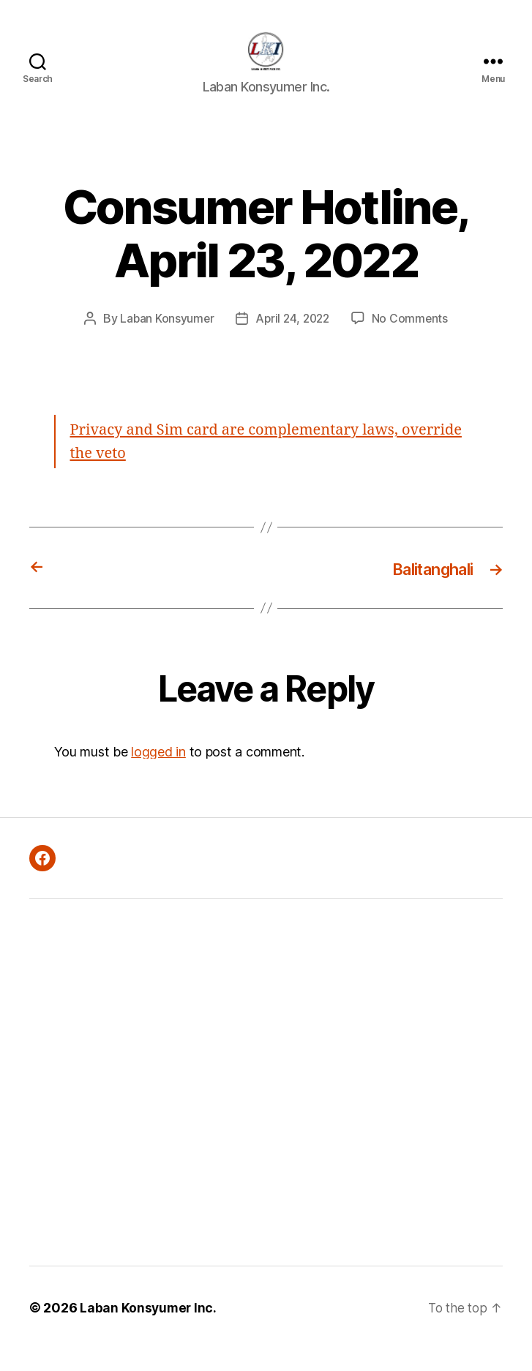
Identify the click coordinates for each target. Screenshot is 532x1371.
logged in (158, 773)
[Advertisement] (155, 1104)
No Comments (412, 340)
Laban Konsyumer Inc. (149, 1329)
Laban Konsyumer (164, 340)
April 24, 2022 (292, 340)
